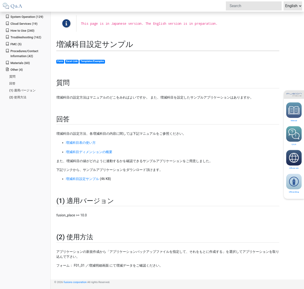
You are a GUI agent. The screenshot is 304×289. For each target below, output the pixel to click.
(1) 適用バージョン (22, 90)
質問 (12, 76)
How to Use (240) (19, 30)
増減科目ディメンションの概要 (89, 152)
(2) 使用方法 (17, 97)
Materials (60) (17, 63)
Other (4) (14, 69)
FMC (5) (13, 44)
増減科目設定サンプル (82, 179)
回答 (12, 83)
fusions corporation (75, 282)
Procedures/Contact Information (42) (21, 53)
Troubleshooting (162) (23, 37)
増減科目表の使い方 (81, 142)
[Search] (254, 5)
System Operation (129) (24, 17)
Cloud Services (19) (21, 23)
